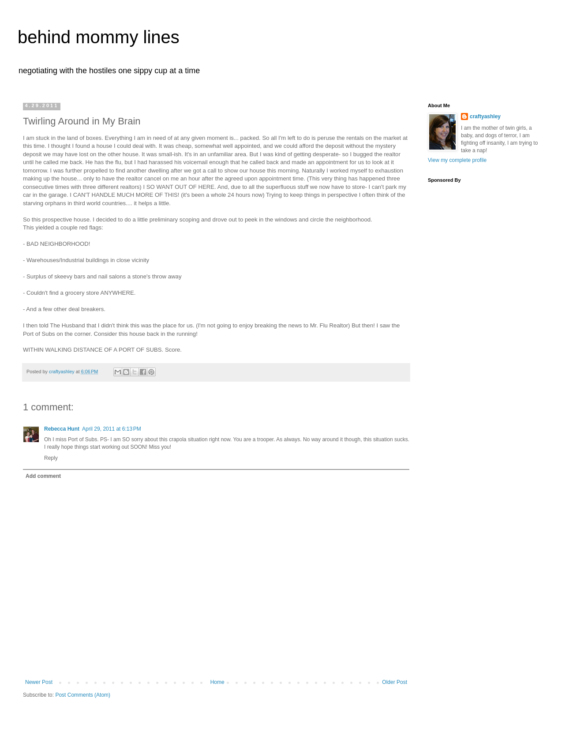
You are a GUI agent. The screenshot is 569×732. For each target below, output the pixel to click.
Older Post (394, 682)
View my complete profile (457, 160)
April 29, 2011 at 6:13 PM (111, 429)
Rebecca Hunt (61, 429)
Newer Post (38, 682)
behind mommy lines (99, 37)
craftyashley (485, 116)
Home (217, 682)
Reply (51, 458)
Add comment (43, 476)
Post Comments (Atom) (82, 695)
